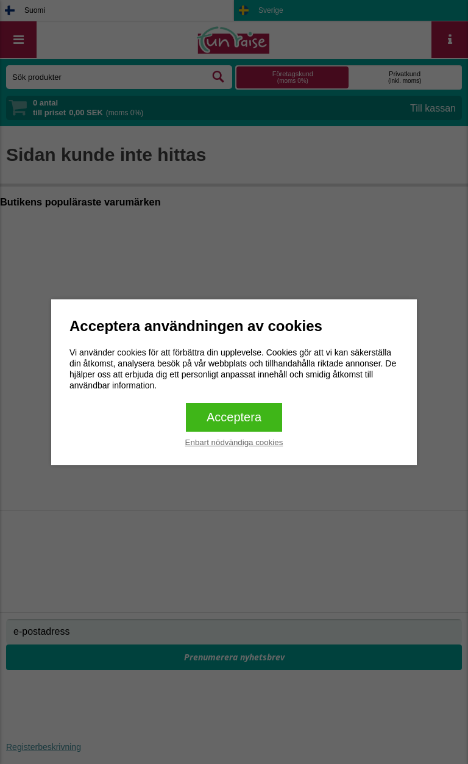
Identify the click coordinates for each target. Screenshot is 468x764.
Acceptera (234, 417)
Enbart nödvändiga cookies (234, 442)
